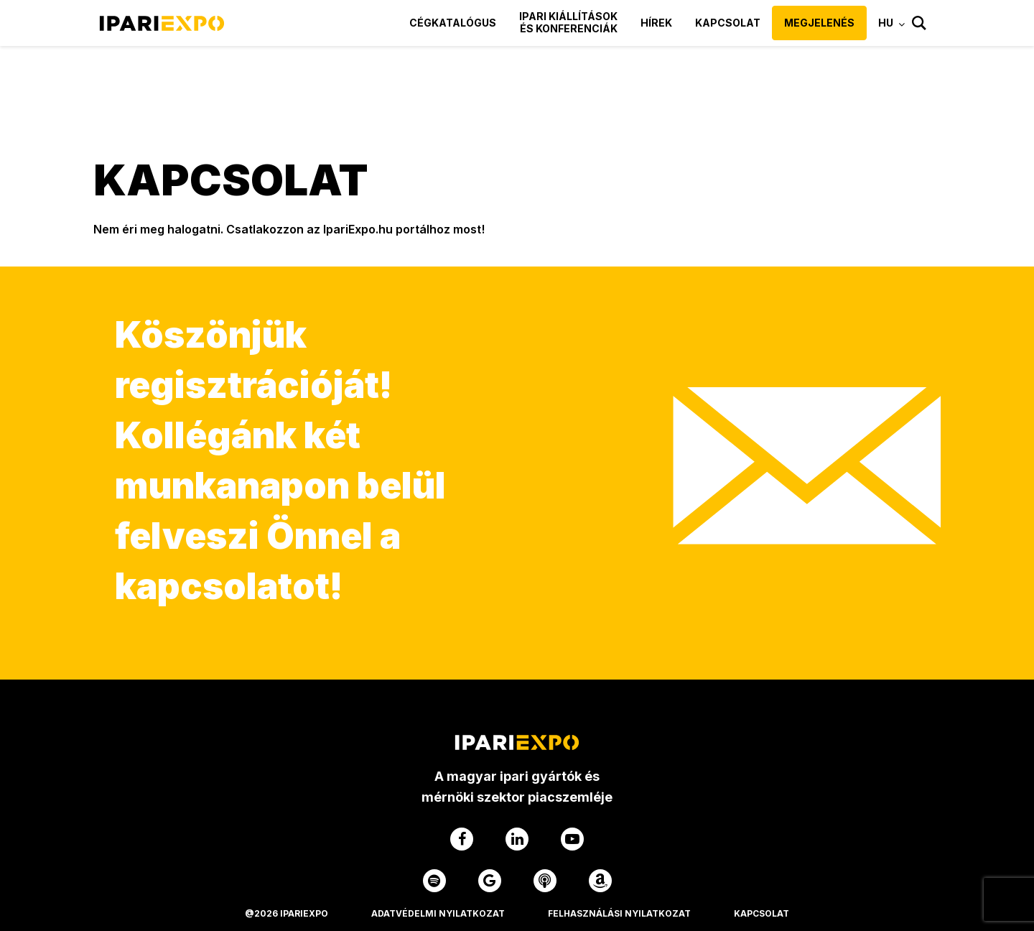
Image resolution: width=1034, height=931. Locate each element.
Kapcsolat (727, 23)
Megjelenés (819, 23)
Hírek (656, 23)
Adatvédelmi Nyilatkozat (438, 913)
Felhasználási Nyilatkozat (619, 913)
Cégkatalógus (452, 23)
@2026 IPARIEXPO (286, 913)
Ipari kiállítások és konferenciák (568, 22)
